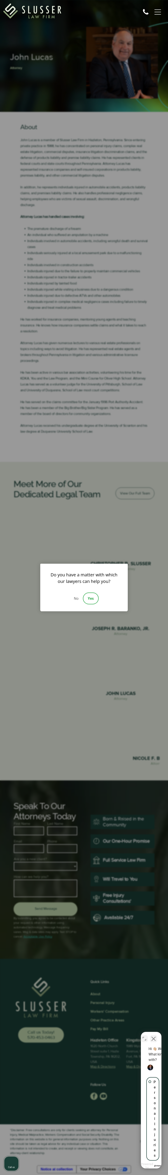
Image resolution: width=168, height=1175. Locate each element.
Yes (91, 598)
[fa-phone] (145, 14)
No (76, 598)
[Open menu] (157, 12)
